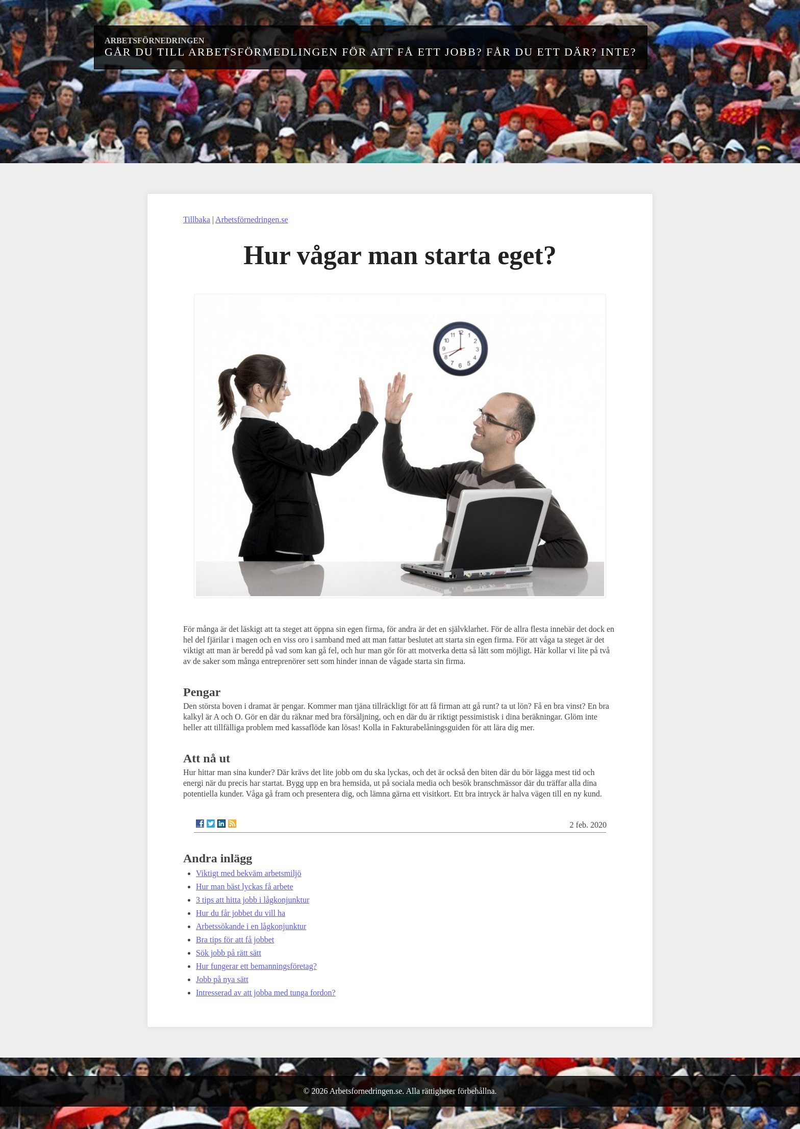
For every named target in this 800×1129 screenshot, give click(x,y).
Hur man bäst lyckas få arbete (244, 886)
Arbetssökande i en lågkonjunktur (251, 926)
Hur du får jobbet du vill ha (240, 913)
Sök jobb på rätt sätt (228, 952)
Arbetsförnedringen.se (251, 219)
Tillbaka (196, 219)
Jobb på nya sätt (222, 979)
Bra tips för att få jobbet (235, 939)
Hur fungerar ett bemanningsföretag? (256, 966)
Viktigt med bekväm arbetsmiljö (249, 873)
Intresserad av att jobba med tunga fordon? (266, 992)
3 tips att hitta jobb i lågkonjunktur (252, 899)
